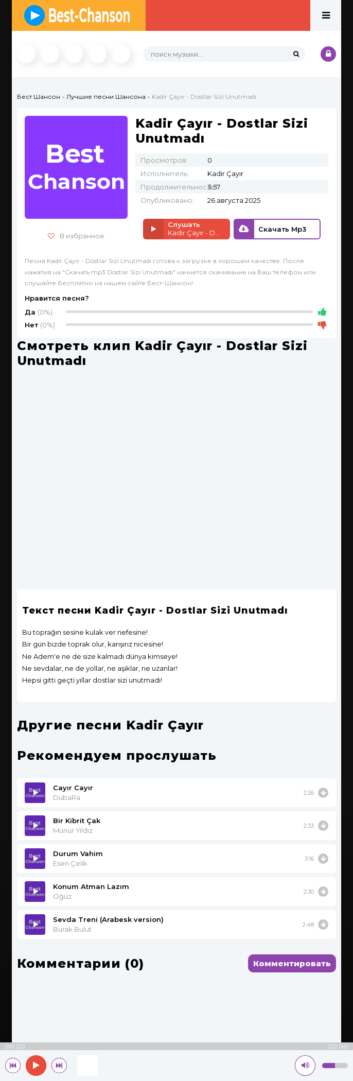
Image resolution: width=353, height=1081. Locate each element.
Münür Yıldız (73, 830)
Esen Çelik (70, 863)
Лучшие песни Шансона (106, 96)
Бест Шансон (38, 96)
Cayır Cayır (73, 787)
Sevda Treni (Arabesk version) (108, 919)
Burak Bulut (72, 929)
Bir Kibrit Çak (76, 820)
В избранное (76, 236)
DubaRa (66, 797)
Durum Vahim (78, 853)
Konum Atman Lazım (91, 886)
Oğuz (62, 896)
